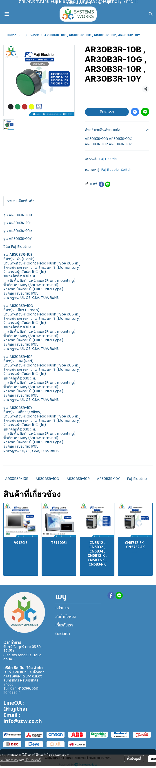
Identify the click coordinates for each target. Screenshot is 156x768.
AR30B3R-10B (16, 478)
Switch (34, 35)
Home (11, 35)
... (23, 35)
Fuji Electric (108, 159)
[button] (150, 14)
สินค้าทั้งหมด (65, 617)
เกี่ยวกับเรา (64, 625)
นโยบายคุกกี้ (33, 760)
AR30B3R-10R (78, 478)
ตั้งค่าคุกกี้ (134, 759)
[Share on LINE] (107, 184)
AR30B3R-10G (47, 478)
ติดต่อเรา (107, 111)
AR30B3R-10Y (108, 478)
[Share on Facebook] (101, 184)
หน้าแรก (62, 608)
